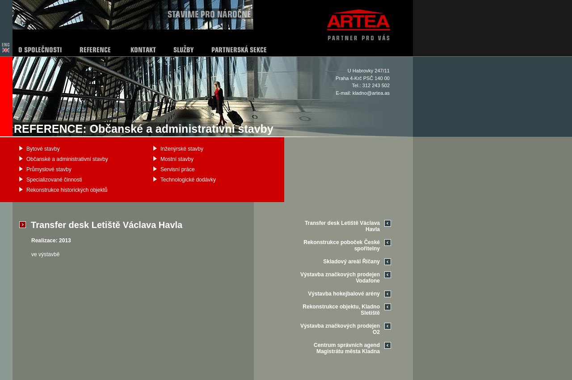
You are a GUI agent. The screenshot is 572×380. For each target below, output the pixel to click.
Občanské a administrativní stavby (67, 159)
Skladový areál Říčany (351, 261)
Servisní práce (177, 169)
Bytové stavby (43, 149)
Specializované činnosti (54, 180)
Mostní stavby (176, 159)
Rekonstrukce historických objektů (66, 190)
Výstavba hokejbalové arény (344, 294)
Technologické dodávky (188, 180)
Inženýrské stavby (181, 149)
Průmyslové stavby (49, 169)
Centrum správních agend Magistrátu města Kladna (347, 348)
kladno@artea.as (371, 93)
